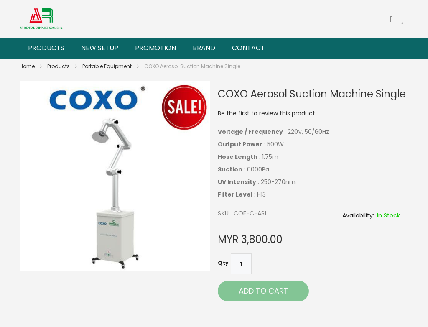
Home (28, 66)
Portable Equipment (107, 66)
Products (59, 66)
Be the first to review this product (266, 113)
